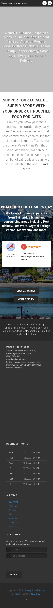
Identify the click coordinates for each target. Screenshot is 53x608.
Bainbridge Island (27, 217)
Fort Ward (20, 225)
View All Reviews (26, 290)
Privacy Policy (31, 589)
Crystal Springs (39, 225)
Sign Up (14, 574)
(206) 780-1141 (13, 356)
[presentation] (21, 563)
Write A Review (26, 298)
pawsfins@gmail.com (16, 358)
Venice (11, 229)
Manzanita (24, 229)
